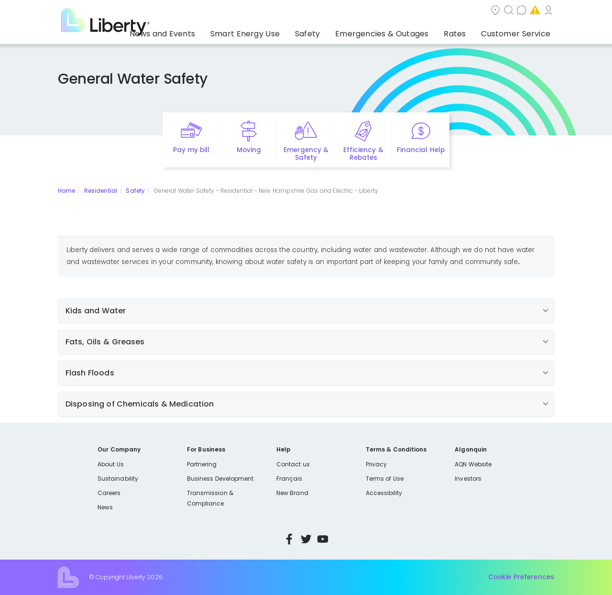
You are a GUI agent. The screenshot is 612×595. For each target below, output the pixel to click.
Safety (135, 191)
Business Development (220, 478)
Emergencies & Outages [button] (399, 31)
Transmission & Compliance (210, 498)
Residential (100, 191)
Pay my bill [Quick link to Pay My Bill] (191, 149)
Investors (468, 478)
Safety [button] (332, 31)
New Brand (292, 493)
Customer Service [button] (518, 31)
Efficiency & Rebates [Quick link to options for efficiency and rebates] (363, 154)
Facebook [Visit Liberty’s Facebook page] (289, 539)
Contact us (413, 11)
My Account (533, 11)
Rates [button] (464, 31)
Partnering (202, 464)
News (105, 507)
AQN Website (473, 464)
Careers (109, 493)
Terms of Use (385, 478)
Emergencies (472, 11)
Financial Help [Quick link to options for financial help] (420, 149)
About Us (111, 464)
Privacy (376, 464)
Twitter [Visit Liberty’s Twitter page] (306, 539)
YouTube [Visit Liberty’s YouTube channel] (323, 539)
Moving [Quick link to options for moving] (249, 149)
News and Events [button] (204, 31)
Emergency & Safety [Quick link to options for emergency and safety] (306, 154)
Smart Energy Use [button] (277, 31)
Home (66, 191)
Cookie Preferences (521, 577)
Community (311, 11)
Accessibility (384, 493)
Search (363, 11)
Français (289, 478)
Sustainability (118, 478)
